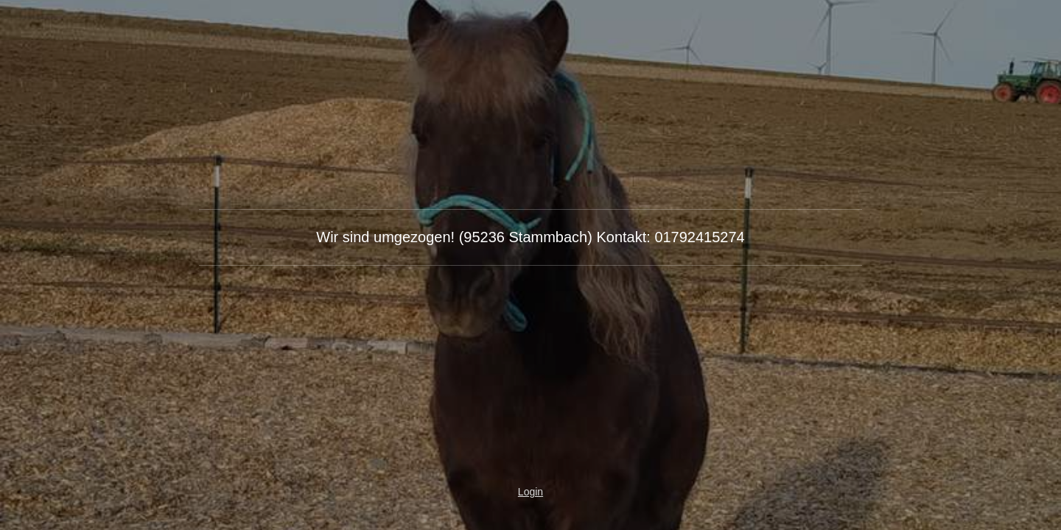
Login (530, 492)
